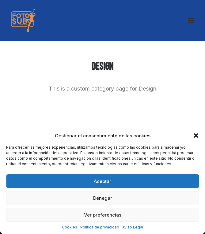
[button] (196, 135)
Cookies (69, 227)
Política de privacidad (99, 227)
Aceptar (102, 181)
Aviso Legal (132, 227)
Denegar (102, 198)
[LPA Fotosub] (23, 20)
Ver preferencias (102, 215)
